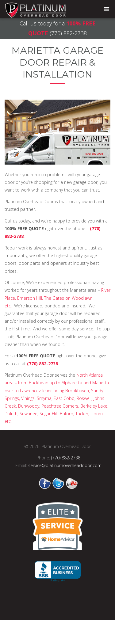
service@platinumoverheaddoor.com (65, 465)
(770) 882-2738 (68, 33)
